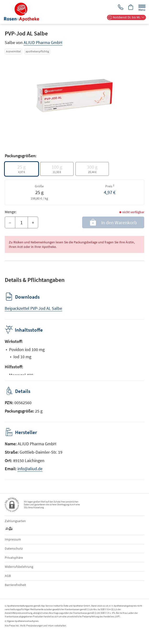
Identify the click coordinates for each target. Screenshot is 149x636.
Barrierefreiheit (15, 585)
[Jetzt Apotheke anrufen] (120, 7)
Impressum (13, 539)
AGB (8, 576)
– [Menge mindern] (10, 222)
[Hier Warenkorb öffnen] (131, 7)
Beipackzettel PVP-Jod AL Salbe (33, 308)
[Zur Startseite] (23, 12)
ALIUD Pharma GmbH (43, 42)
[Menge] (21, 223)
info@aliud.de (30, 468)
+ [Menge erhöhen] (33, 222)
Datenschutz (14, 548)
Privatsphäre (14, 557)
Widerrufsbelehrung (19, 566)
